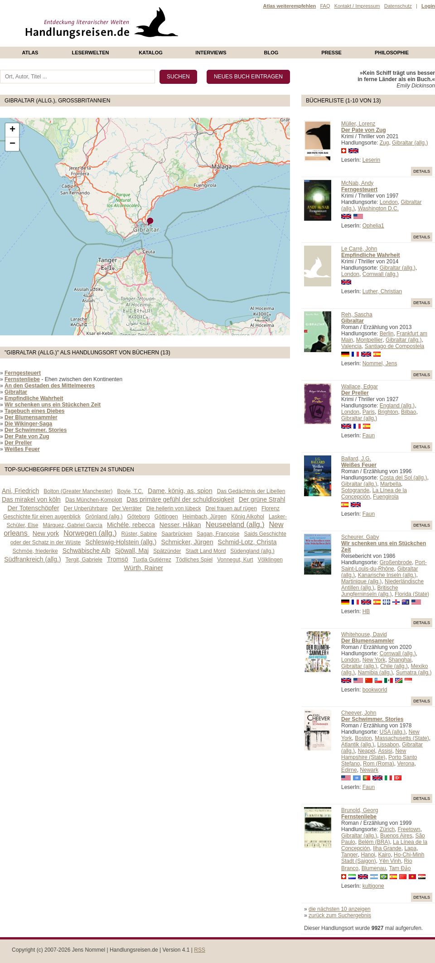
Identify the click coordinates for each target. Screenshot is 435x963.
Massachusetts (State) (402, 738)
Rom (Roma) (378, 763)
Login (428, 6)
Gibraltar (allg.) (410, 143)
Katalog (151, 52)
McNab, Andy (357, 183)
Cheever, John (358, 713)
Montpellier (369, 340)
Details (421, 171)
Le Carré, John (359, 249)
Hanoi (368, 855)
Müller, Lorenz (358, 124)
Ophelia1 (373, 226)
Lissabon (388, 744)
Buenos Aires (396, 835)
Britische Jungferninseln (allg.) (369, 591)
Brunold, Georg (359, 810)
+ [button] (12, 130)
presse (331, 52)
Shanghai (399, 660)
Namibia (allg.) (375, 672)
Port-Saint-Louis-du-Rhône (384, 565)
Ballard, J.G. (356, 458)
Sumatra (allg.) (414, 672)
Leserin (371, 160)
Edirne (349, 770)
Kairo (384, 855)
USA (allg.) (393, 732)
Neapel (366, 751)
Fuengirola (386, 497)
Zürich (387, 829)
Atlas (30, 52)
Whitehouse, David (364, 634)
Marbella (390, 484)
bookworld (374, 690)
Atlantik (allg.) (357, 744)
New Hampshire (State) (373, 754)
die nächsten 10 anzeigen (340, 909)
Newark (369, 770)
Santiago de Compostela (394, 346)
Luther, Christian (382, 291)
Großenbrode (396, 562)
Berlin (387, 333)
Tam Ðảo (400, 868)
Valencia (351, 346)
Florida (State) (412, 594)
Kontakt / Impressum (357, 6)
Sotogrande (355, 490)
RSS (199, 950)
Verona (405, 763)
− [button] (12, 144)
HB (366, 611)
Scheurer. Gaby (360, 537)
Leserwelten (90, 52)
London (389, 202)
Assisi (385, 751)
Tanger (349, 855)
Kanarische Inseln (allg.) (387, 575)
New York (374, 660)
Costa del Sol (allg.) (403, 477)
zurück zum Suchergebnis (340, 915)
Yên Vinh (390, 861)
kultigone (373, 886)
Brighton (388, 412)
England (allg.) (397, 405)
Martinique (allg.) (361, 581)
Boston (363, 738)
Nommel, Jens (379, 363)
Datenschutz (398, 6)
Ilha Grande (387, 848)
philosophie (392, 52)
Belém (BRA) (374, 842)
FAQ (325, 6)
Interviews (210, 52)
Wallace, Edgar (359, 386)
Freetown (409, 829)
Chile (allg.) (394, 666)
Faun (368, 435)
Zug (384, 143)
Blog (271, 52)
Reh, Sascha (356, 314)
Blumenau (374, 868)
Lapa (410, 848)
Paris (368, 412)
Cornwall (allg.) (380, 274)
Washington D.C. (378, 208)
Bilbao (408, 412)
